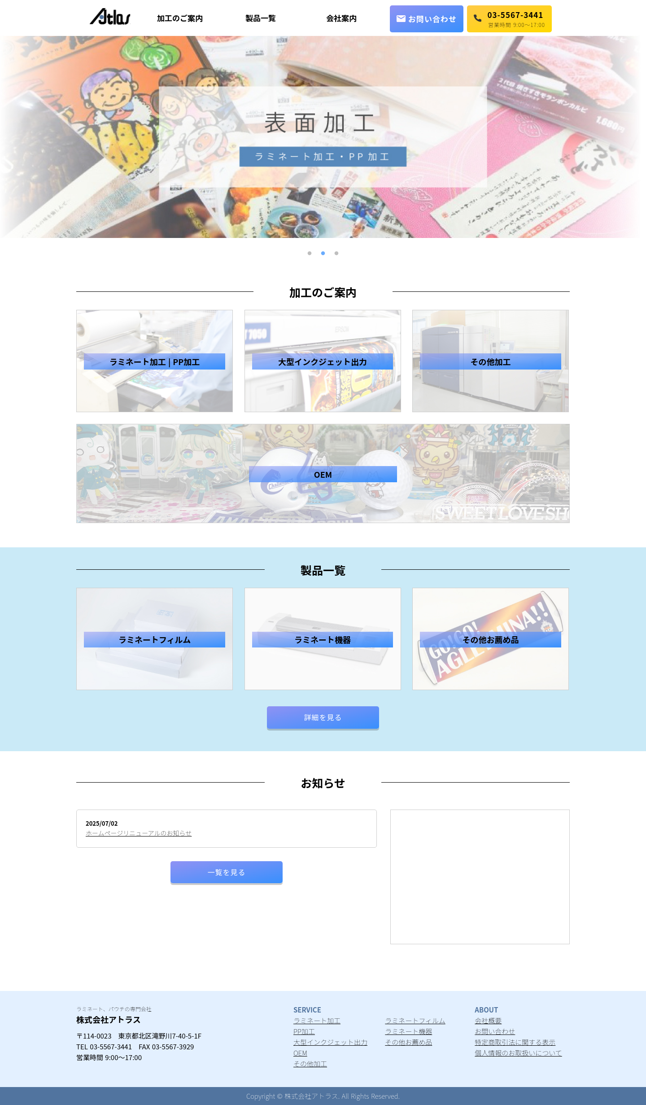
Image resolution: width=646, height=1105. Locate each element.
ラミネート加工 (316, 1020)
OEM (300, 1052)
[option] (323, 137)
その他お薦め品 (408, 1042)
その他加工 (310, 1063)
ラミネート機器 (408, 1031)
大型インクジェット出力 (330, 1042)
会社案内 (341, 17)
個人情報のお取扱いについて (518, 1052)
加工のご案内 (180, 17)
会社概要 (488, 1020)
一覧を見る (226, 872)
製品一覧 (260, 17)
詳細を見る (323, 717)
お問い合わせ (427, 18)
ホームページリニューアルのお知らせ (139, 832)
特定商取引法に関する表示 (515, 1042)
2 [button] (323, 253)
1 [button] (309, 253)
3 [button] (336, 253)
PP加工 (304, 1031)
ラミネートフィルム (415, 1020)
